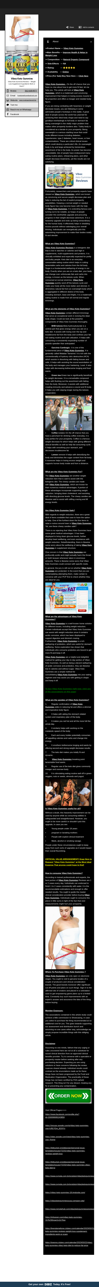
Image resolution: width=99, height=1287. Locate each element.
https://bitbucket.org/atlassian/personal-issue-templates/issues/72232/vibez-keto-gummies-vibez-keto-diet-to (67, 1165)
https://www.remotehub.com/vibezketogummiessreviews (69, 1209)
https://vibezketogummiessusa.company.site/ (65, 1201)
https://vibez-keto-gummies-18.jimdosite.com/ (65, 1192)
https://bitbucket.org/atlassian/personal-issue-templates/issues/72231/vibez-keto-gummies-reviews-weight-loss (65, 1151)
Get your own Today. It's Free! (49, 1284)
